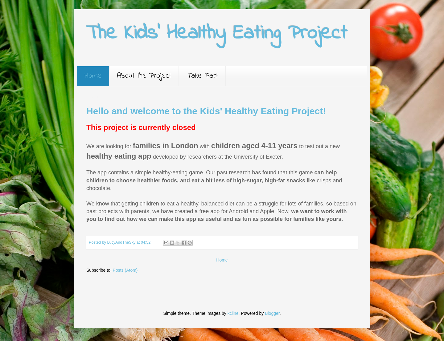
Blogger (272, 313)
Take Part (202, 76)
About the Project (144, 76)
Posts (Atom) (125, 270)
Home (93, 76)
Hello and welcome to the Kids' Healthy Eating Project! (206, 111)
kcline (233, 313)
